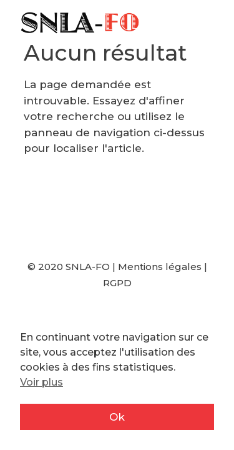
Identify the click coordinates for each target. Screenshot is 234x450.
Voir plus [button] (41, 382)
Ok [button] (117, 417)
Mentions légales (160, 266)
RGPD (117, 283)
